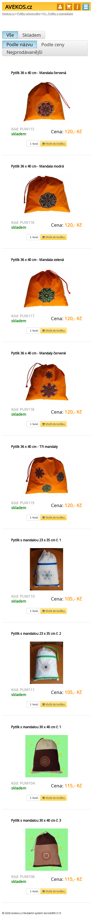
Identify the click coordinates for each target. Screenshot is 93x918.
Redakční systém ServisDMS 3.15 (42, 913)
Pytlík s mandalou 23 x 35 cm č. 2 (36, 633)
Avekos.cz (8, 13)
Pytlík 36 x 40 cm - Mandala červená (38, 73)
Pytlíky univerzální (28, 13)
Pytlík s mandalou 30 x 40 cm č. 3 (36, 820)
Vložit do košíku (53, 143)
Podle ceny (52, 44)
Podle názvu (19, 44)
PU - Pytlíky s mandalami (58, 13)
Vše (10, 35)
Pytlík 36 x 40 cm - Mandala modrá (37, 166)
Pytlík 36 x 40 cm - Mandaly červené (38, 353)
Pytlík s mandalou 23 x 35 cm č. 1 (36, 540)
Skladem (31, 35)
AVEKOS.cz (18, 7)
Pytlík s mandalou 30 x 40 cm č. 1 (36, 727)
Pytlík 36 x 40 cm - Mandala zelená (37, 259)
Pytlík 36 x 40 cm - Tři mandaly (34, 446)
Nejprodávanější (24, 52)
